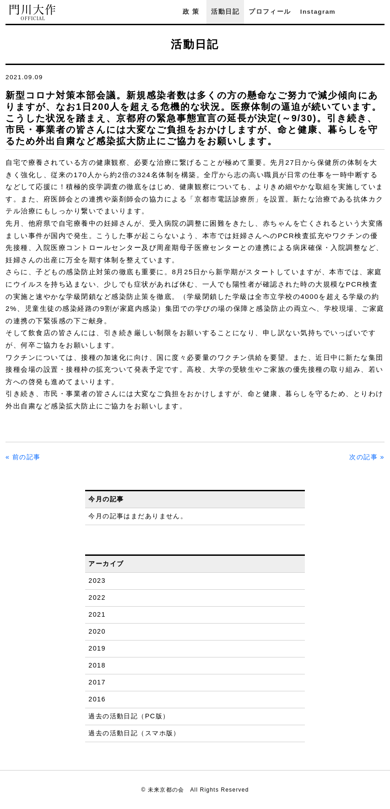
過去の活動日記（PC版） (128, 716)
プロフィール (270, 11)
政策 (192, 11)
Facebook (355, 11)
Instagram (318, 11)
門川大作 (33, 12)
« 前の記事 (23, 457)
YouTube (380, 11)
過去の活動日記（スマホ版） (134, 733)
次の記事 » (367, 457)
